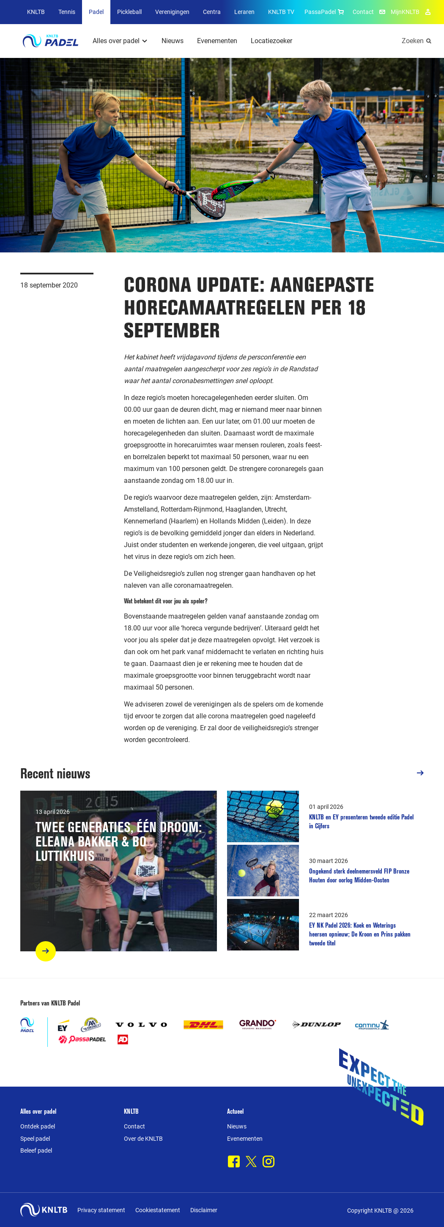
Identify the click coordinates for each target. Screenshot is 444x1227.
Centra (212, 11)
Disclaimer (203, 1210)
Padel (96, 11)
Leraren (244, 11)
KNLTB (36, 11)
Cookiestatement (157, 1210)
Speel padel (35, 1138)
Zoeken (413, 41)
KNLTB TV (281, 11)
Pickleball (129, 11)
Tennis (66, 11)
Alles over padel (116, 41)
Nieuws (173, 41)
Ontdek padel (37, 1126)
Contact (363, 11)
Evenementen (217, 41)
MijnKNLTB (405, 11)
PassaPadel (325, 11)
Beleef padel (36, 1150)
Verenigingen (172, 11)
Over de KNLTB (143, 1138)
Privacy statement (101, 1210)
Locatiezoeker (271, 41)
